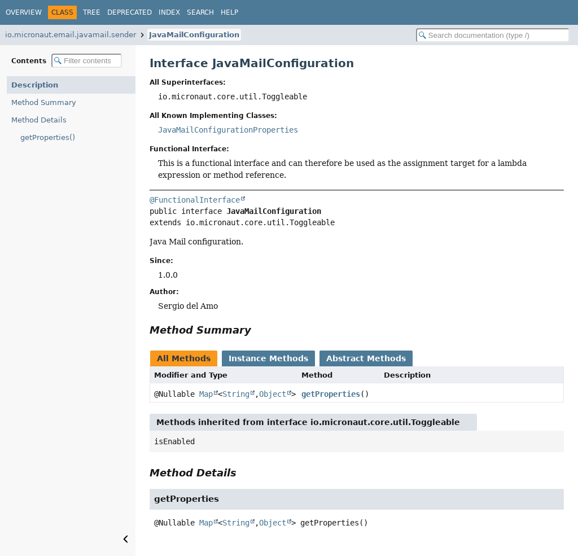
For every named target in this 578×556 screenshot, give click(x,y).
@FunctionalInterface (195, 199)
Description (34, 85)
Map (206, 394)
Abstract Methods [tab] (366, 358)
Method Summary (43, 102)
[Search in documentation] (493, 35)
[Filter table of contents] (86, 61)
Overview (24, 12)
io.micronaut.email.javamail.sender (70, 34)
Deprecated (129, 12)
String (235, 394)
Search (200, 12)
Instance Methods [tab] (268, 358)
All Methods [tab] (184, 358)
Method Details (39, 120)
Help (229, 12)
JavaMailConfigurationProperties (228, 129)
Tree (91, 12)
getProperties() (47, 137)
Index (169, 12)
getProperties (330, 394)
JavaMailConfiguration (194, 34)
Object (272, 394)
